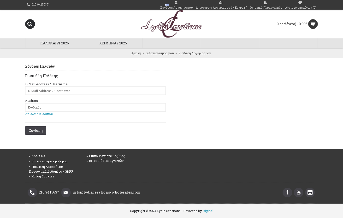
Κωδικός (32, 100)
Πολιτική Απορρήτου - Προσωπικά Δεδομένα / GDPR (51, 169)
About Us (37, 156)
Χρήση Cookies (41, 176)
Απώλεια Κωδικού (39, 114)
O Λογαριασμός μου (160, 53)
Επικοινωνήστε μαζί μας (48, 161)
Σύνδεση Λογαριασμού (194, 53)
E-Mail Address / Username (46, 84)
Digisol (208, 211)
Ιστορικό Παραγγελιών (105, 160)
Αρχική (136, 53)
